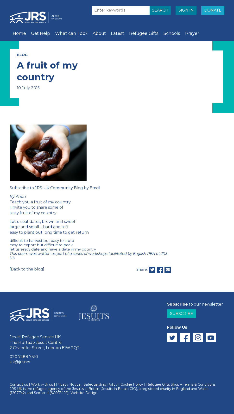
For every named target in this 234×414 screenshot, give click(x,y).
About (99, 33)
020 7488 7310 (24, 356)
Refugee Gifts (143, 33)
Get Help (40, 33)
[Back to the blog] (27, 269)
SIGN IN (186, 10)
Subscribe (181, 313)
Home (19, 33)
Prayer (192, 33)
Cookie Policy (131, 384)
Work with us (42, 384)
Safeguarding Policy (100, 384)
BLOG (22, 54)
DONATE (212, 10)
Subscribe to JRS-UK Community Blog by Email (55, 188)
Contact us (19, 384)
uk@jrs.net (20, 362)
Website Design (83, 393)
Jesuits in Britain (85, 389)
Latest (117, 33)
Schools (172, 33)
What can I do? (71, 33)
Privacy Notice (68, 384)
